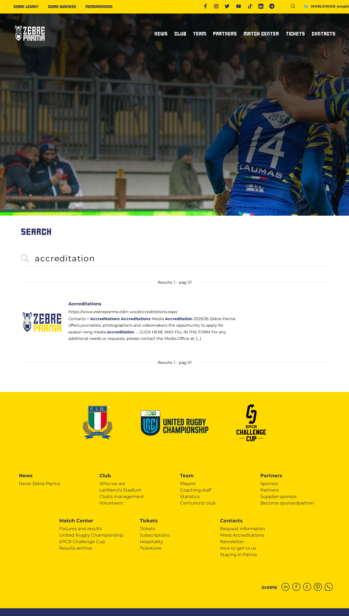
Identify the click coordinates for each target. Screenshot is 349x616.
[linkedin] (286, 587)
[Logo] (30, 43)
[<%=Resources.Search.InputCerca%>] (174, 259)
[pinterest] (319, 587)
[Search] (295, 7)
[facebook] (297, 587)
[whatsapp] (330, 587)
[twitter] (308, 587)
